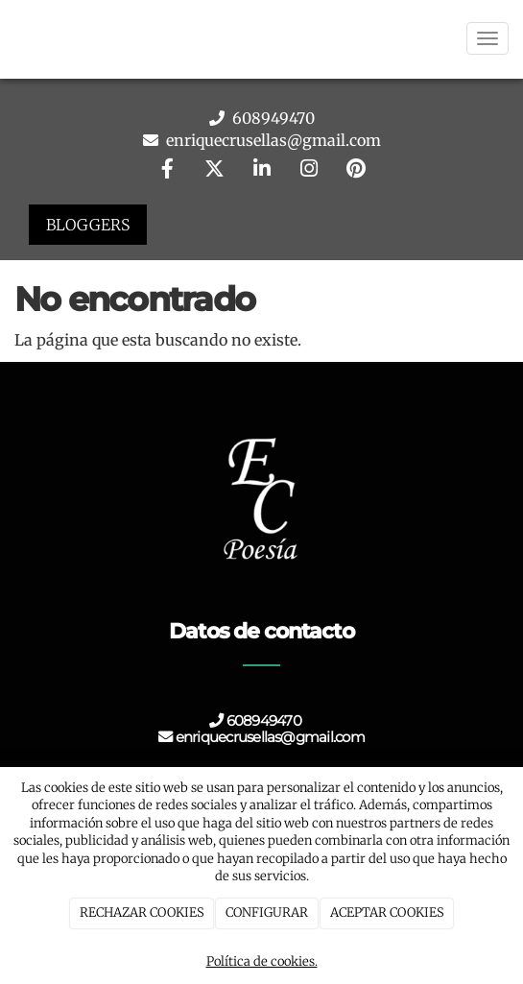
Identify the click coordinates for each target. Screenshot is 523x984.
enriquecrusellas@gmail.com (271, 140)
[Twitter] (214, 170)
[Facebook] (167, 170)
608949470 (271, 118)
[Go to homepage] (9, 38)
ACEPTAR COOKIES (387, 912)
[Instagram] (309, 170)
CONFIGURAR (267, 912)
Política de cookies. (262, 961)
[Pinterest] (356, 170)
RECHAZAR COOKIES (142, 912)
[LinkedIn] (262, 170)
